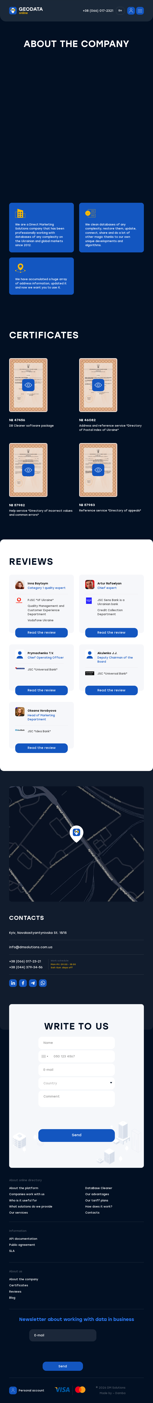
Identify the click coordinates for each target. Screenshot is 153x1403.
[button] (120, 11)
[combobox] (44, 1056)
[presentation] (76, 1116)
